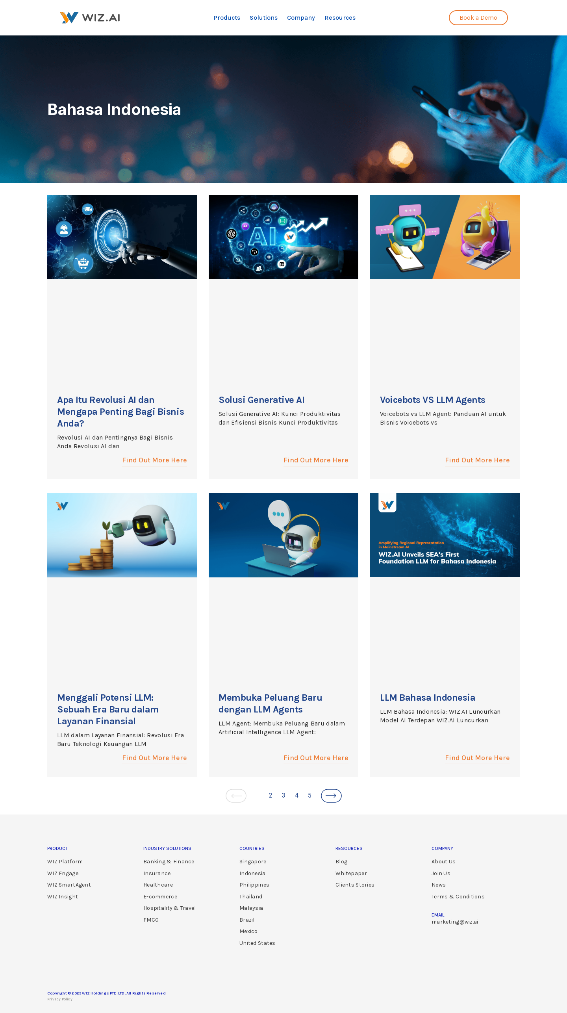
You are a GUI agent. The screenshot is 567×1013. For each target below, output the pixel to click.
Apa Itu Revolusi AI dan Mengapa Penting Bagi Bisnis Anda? (120, 411)
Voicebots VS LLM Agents (432, 399)
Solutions (264, 17)
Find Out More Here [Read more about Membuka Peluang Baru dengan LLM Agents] (316, 757)
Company (301, 17)
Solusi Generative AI (261, 399)
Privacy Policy (59, 999)
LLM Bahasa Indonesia (427, 697)
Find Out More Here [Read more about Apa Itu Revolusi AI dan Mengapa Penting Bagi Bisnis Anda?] (154, 460)
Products (226, 17)
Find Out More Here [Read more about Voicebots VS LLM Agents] (477, 460)
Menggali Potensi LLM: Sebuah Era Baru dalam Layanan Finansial (108, 709)
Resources (340, 17)
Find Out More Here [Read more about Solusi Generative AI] (316, 460)
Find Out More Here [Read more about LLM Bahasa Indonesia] (477, 757)
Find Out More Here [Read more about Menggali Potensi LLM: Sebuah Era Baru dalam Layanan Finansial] (154, 757)
